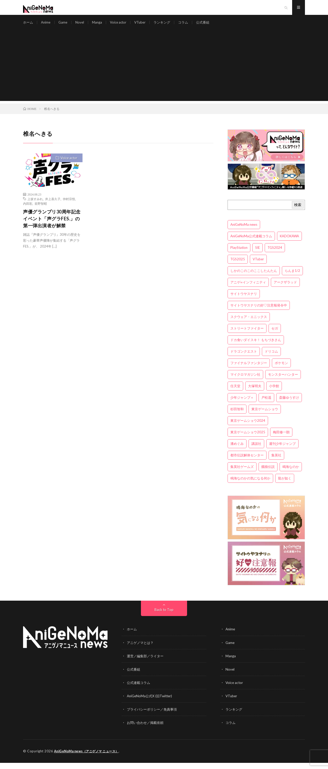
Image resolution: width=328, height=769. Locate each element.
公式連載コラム (139, 689)
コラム (191, 25)
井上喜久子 (52, 205)
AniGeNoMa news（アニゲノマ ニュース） (89, 757)
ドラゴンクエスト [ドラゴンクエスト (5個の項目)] (243, 358)
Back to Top (164, 616)
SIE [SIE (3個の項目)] (257, 254)
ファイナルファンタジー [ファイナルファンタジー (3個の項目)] (248, 369)
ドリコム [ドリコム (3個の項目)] (271, 358)
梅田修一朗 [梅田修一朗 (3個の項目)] (281, 439)
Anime (47, 25)
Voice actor (122, 25)
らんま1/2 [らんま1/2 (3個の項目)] (292, 277)
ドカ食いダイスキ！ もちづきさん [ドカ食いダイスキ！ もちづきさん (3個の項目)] (255, 346)
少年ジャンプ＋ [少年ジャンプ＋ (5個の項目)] (242, 404)
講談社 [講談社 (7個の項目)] (256, 450)
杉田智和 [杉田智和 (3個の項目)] (237, 416)
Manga (100, 25)
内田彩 (27, 210)
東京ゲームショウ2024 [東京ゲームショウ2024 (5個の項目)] (247, 427)
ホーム (28, 25)
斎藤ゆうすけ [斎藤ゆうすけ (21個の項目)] (289, 404)
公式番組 (211, 25)
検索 (297, 211)
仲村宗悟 (69, 205)
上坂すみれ (35, 205)
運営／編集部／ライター (146, 662)
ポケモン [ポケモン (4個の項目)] (281, 369)
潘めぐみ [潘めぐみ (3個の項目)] (237, 450)
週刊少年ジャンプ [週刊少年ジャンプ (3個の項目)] (282, 450)
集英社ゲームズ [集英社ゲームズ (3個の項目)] (242, 473)
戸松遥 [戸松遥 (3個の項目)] (266, 404)
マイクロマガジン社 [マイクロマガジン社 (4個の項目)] (245, 381)
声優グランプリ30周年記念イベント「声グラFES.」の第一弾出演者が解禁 (52, 225)
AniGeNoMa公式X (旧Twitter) (151, 702)
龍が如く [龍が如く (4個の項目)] (284, 485)
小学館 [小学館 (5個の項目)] (274, 393)
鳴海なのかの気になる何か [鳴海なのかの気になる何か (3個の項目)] (250, 485)
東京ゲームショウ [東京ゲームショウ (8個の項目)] (264, 416)
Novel (82, 25)
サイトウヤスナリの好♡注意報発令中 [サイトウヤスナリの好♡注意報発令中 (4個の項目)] (258, 312)
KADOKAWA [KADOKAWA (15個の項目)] (289, 243)
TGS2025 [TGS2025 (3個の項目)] (237, 266)
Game (64, 25)
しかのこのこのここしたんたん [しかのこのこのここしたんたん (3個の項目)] (253, 277)
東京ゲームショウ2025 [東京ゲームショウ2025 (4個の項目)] (247, 439)
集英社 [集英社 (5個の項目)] (276, 462)
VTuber (145, 25)
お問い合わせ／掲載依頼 (146, 729)
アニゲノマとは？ (141, 649)
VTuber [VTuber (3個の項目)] (258, 266)
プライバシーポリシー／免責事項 (154, 715)
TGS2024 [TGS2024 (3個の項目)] (275, 254)
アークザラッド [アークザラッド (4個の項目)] (285, 289)
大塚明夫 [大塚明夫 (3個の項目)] (254, 393)
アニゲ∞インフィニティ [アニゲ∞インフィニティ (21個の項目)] (248, 289)
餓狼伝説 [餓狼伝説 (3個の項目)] (268, 473)
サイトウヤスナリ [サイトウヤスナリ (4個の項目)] (243, 300)
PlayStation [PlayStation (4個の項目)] (239, 254)
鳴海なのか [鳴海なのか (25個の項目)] (290, 473)
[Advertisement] (164, 72)
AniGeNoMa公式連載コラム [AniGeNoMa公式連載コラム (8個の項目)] (251, 243)
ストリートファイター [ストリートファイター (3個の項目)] (247, 335)
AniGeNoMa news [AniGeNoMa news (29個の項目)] (243, 231)
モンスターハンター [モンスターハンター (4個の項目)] (283, 381)
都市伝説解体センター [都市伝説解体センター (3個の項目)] (247, 462)
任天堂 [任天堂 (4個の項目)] (235, 393)
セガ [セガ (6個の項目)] (274, 335)
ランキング (169, 25)
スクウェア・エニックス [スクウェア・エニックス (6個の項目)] (248, 323)
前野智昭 (41, 210)
